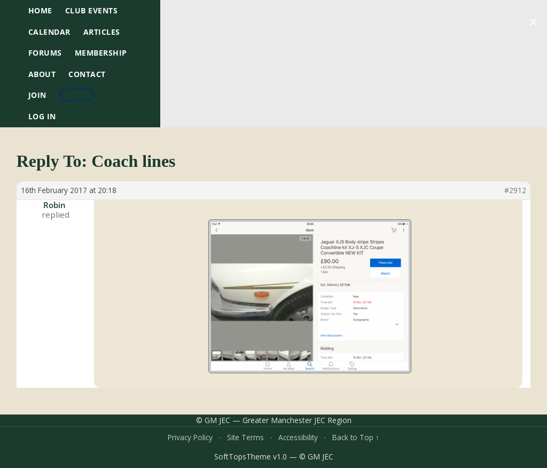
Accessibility (298, 437)
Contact (87, 74)
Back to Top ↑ (355, 437)
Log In (42, 116)
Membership (101, 53)
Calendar (49, 32)
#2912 (515, 190)
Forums (45, 53)
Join (37, 95)
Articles (101, 32)
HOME (40, 10)
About (42, 74)
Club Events (91, 10)
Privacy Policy (190, 437)
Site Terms (245, 437)
